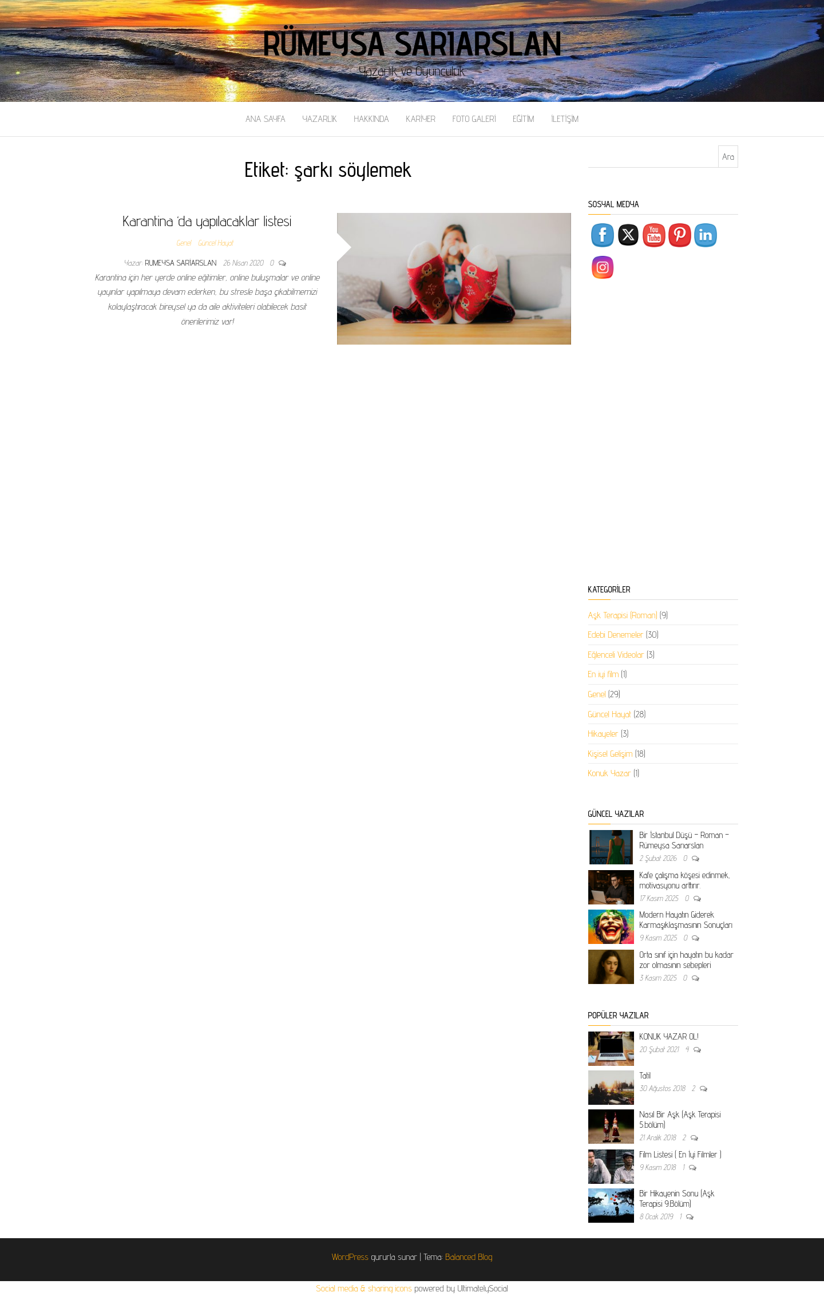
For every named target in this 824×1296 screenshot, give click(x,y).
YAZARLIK (320, 118)
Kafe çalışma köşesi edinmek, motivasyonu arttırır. (685, 880)
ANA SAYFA (265, 118)
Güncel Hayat (215, 242)
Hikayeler (603, 733)
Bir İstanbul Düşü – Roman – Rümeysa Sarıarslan (684, 840)
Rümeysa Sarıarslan (412, 43)
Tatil (645, 1075)
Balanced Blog (468, 1256)
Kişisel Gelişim (610, 753)
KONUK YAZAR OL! (669, 1036)
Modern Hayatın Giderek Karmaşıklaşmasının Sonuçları (686, 920)
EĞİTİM (523, 118)
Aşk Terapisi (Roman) (622, 615)
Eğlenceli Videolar (616, 654)
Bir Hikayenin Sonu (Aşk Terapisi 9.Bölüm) (677, 1198)
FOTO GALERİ (474, 118)
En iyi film (603, 674)
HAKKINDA (371, 118)
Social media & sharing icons (365, 1288)
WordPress (350, 1256)
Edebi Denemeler (616, 634)
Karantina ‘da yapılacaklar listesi (207, 221)
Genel (183, 242)
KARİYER (420, 118)
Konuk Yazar (609, 773)
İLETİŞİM (565, 118)
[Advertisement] (663, 434)
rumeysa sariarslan (182, 262)
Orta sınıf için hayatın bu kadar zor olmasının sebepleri (687, 960)
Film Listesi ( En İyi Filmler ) (681, 1154)
